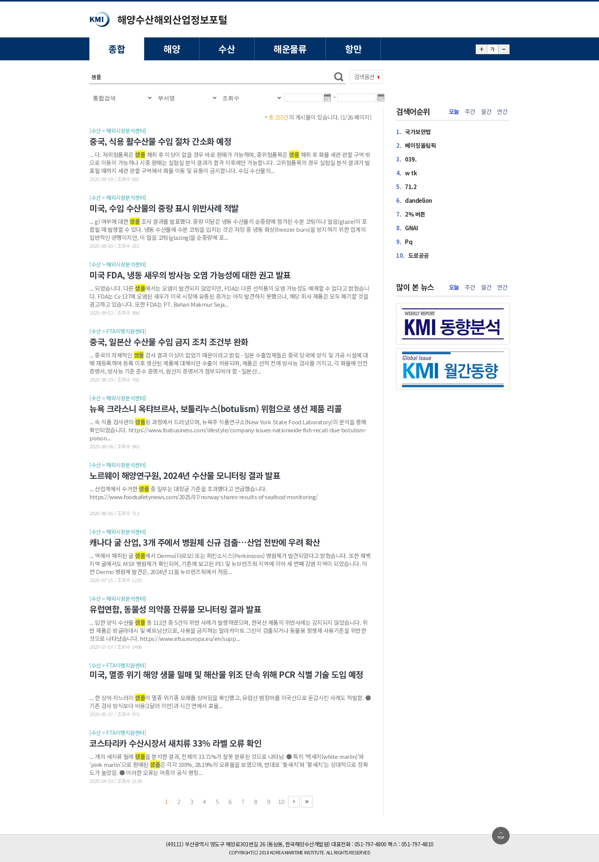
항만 (353, 48)
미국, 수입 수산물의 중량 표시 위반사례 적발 (164, 208)
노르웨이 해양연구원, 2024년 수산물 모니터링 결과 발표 (184, 475)
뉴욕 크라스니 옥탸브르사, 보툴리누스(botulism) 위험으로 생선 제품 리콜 (215, 408)
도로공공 (412, 255)
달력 (329, 101)
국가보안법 (413, 132)
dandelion (414, 200)
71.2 (406, 187)
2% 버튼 (411, 214)
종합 (116, 48)
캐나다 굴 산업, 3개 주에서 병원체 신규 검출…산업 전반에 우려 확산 (204, 542)
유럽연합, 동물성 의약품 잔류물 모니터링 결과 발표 (175, 609)
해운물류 (290, 48)
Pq (404, 242)
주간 (470, 111)
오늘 (454, 111)
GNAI (407, 228)
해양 (172, 48)
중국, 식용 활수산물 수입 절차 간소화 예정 (160, 141)
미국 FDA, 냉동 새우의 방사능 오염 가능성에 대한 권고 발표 (190, 275)
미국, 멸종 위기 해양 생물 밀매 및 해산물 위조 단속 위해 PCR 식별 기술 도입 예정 (226, 674)
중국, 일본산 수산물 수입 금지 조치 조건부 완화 (168, 341)
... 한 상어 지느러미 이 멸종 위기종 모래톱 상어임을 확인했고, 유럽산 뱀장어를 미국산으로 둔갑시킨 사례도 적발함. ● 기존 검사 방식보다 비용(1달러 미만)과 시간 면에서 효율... (230, 701)
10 (281, 801)
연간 (502, 111)
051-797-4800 (371, 844)
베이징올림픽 (416, 145)
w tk (406, 173)
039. (406, 159)
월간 (486, 111)
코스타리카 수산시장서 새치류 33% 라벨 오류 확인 (175, 743)
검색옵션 (364, 77)
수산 (227, 48)
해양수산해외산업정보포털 (172, 19)
